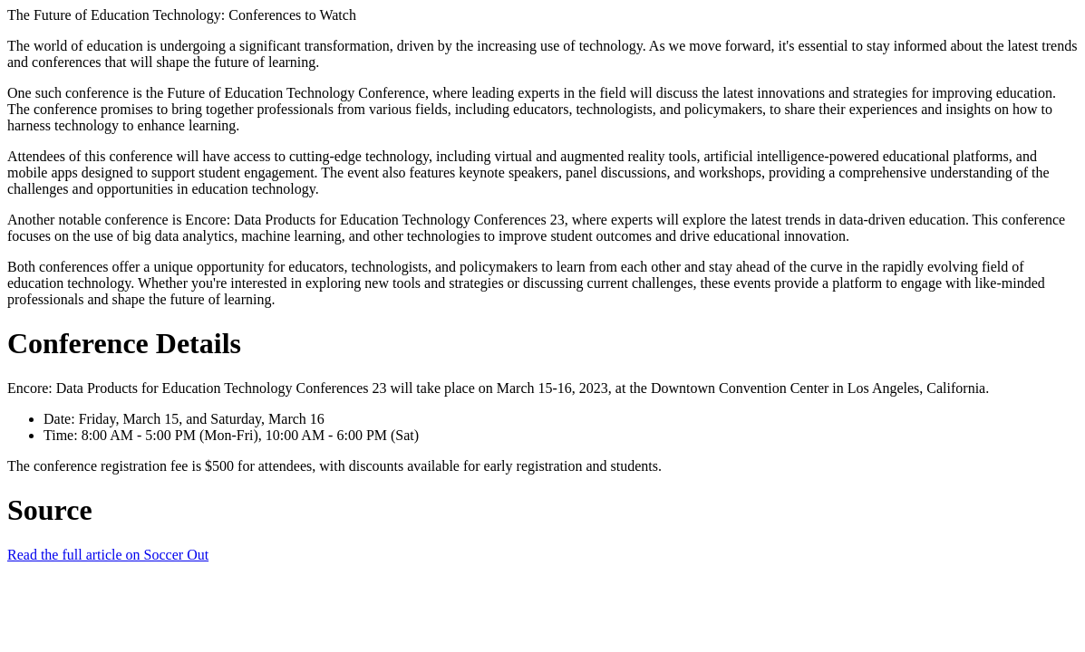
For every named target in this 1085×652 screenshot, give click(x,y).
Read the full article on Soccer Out (107, 554)
